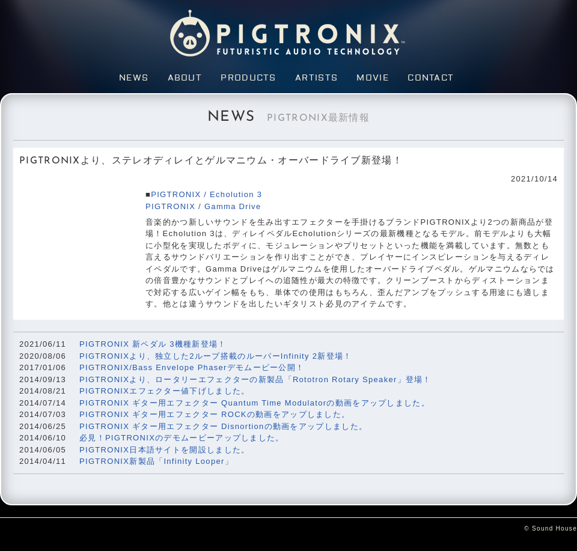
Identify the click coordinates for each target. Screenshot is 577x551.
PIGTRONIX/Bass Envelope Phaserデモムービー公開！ (191, 367)
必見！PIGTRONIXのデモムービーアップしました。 (181, 437)
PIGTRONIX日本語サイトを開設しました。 (164, 449)
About (185, 78)
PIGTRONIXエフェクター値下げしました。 (164, 390)
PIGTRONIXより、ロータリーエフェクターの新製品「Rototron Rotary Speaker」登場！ (255, 379)
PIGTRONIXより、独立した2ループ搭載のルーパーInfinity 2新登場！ (215, 356)
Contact (431, 78)
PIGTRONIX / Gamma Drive (203, 206)
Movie (372, 78)
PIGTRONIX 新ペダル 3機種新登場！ (153, 344)
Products (248, 78)
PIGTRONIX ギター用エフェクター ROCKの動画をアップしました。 (214, 414)
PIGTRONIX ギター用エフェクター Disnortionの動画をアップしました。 (223, 426)
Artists (316, 78)
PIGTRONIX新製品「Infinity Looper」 (156, 461)
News (133, 78)
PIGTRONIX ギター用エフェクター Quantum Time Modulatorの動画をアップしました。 (254, 402)
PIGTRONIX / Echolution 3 (206, 194)
